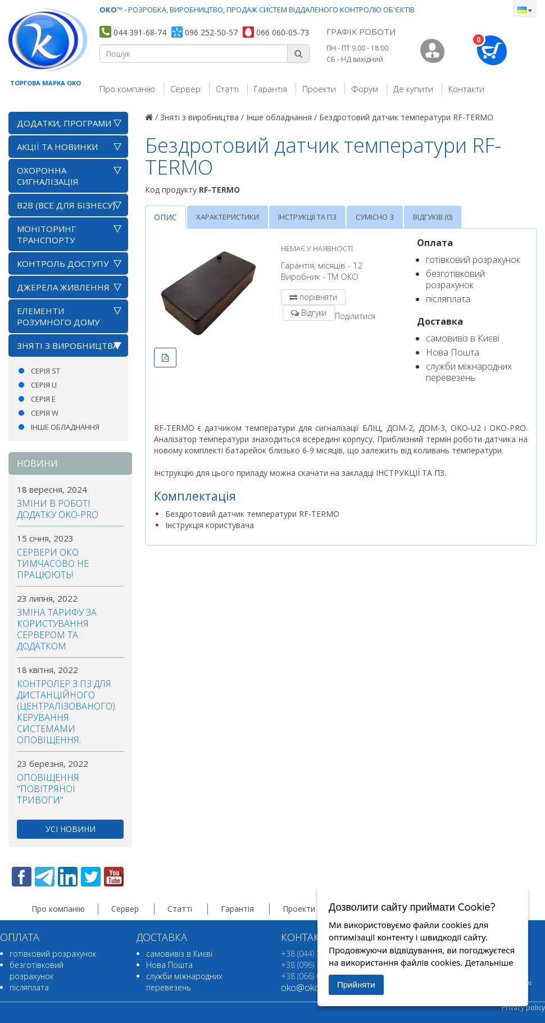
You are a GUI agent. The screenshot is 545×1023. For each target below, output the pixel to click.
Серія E (43, 399)
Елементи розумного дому (58, 316)
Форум (364, 88)
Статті (227, 88)
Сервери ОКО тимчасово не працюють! (53, 563)
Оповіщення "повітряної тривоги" (48, 789)
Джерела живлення (63, 287)
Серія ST (45, 371)
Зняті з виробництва (67, 345)
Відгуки (313, 312)
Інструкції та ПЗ (307, 217)
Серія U (44, 385)
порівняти (318, 297)
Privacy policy (523, 1007)
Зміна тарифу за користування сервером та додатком (57, 629)
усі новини (71, 829)
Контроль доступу (62, 263)
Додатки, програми (64, 123)
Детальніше (489, 962)
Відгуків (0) (432, 217)
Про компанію (127, 88)
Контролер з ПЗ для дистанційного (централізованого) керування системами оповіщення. (66, 711)
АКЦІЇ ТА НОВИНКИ (57, 146)
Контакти (466, 88)
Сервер (185, 88)
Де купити (413, 88)
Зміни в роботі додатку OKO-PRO (57, 509)
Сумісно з (375, 217)
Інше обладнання (65, 427)
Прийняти (356, 984)
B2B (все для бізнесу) (66, 205)
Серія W (44, 413)
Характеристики (227, 217)
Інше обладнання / (281, 117)
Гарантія (270, 88)
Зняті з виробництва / (202, 117)
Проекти (319, 88)
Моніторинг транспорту (46, 234)
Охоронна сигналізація (48, 176)
